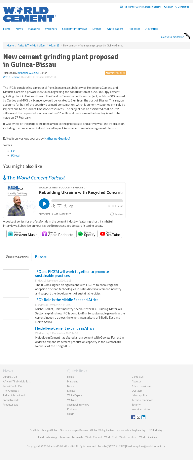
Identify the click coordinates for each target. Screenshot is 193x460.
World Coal (110, 437)
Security (136, 404)
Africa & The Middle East (16, 381)
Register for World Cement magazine (141, 6)
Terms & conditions (142, 400)
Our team (137, 390)
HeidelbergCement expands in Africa (65, 328)
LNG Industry (155, 430)
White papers (114, 28)
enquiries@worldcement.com (149, 446)
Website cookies (141, 409)
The (34, 177)
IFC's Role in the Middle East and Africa (66, 299)
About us (136, 381)
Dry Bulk (34, 430)
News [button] (19, 28)
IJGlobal (15, 155)
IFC (13, 151)
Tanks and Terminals (71, 437)
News (70, 386)
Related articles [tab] (17, 256)
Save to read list (115, 72)
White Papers (74, 395)
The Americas (11, 390)
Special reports (11, 400)
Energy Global (50, 430)
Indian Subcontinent (14, 395)
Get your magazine (175, 36)
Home (7, 28)
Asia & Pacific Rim (12, 386)
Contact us (182, 6)
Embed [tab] (41, 256)
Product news (10, 404)
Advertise (151, 28)
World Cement (11, 77)
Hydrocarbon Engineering (131, 430)
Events (97, 28)
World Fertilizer (128, 437)
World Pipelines (148, 437)
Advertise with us (141, 386)
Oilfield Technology (46, 437)
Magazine (34, 28)
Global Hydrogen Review (74, 430)
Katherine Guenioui (28, 72)
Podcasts (134, 28)
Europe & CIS (10, 376)
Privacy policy (139, 395)
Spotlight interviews (74, 28)
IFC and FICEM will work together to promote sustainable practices (72, 273)
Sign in (168, 6)
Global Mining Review (102, 430)
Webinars (51, 28)
